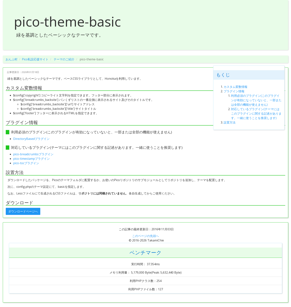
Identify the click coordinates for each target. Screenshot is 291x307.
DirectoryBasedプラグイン (31, 139)
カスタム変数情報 (235, 87)
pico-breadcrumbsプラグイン (33, 154)
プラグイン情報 (234, 91)
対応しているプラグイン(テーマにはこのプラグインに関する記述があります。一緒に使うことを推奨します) (256, 113)
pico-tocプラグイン (26, 163)
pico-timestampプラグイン (31, 159)
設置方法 (230, 122)
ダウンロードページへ (23, 211)
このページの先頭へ (145, 236)
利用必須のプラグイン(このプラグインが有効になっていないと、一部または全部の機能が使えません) (256, 100)
